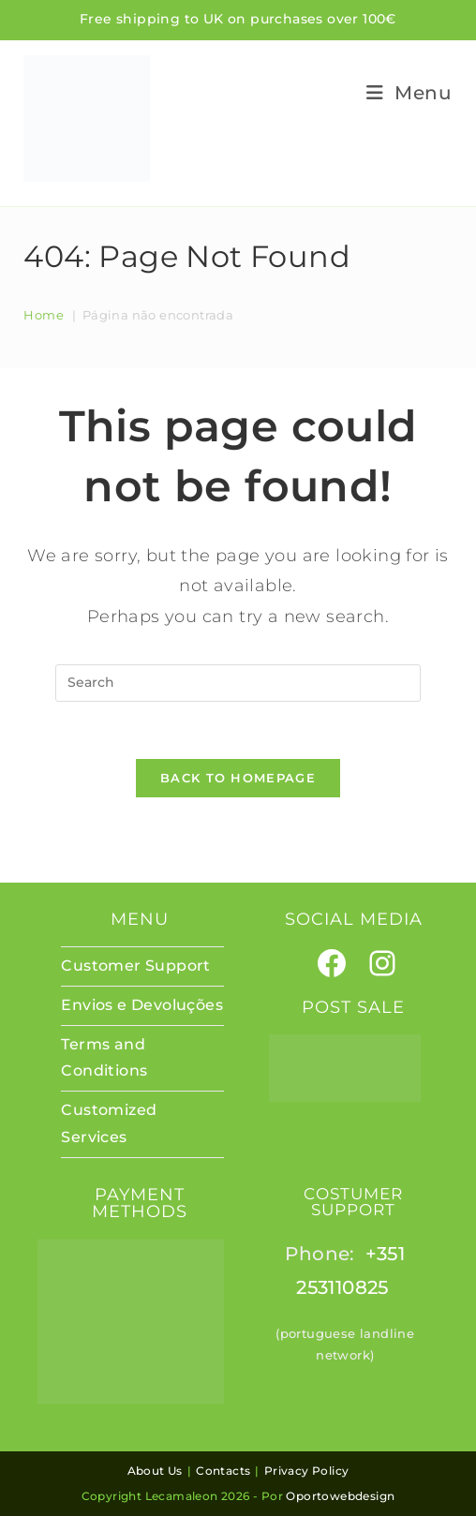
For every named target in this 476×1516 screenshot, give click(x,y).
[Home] (43, 314)
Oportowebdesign (340, 1496)
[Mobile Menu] (402, 93)
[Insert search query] (238, 683)
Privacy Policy (307, 1471)
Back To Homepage (238, 777)
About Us (155, 1471)
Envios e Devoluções (142, 1005)
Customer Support (135, 965)
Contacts (223, 1471)
